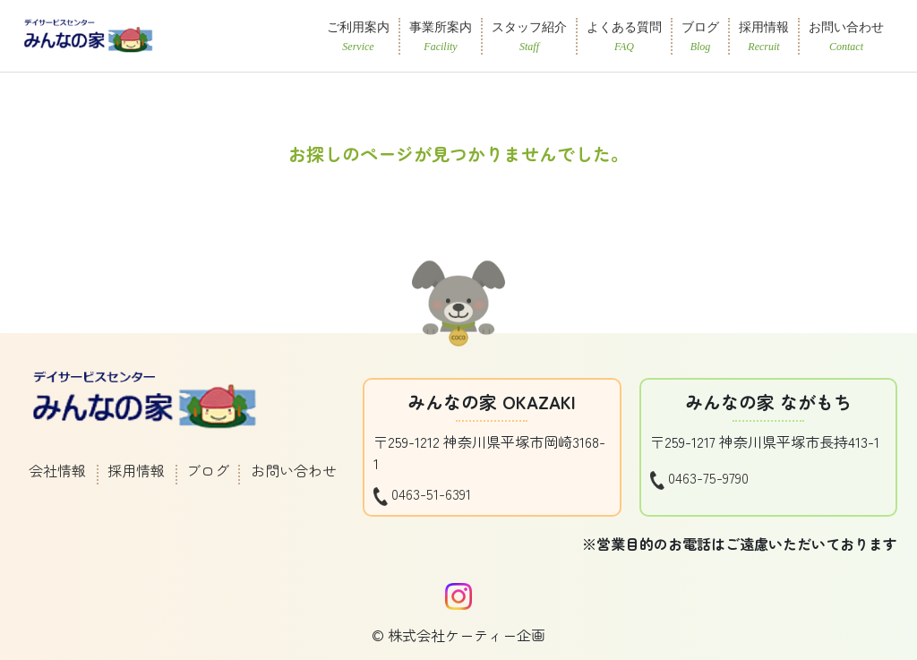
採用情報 (136, 470)
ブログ (207, 470)
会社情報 (57, 470)
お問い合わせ (294, 470)
